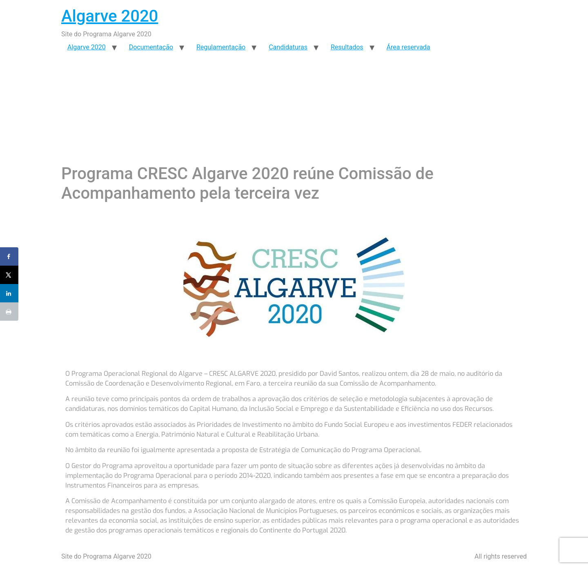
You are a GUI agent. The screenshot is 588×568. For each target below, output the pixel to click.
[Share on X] (9, 275)
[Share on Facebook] (9, 256)
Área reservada (408, 47)
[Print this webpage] (9, 311)
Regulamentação (220, 47)
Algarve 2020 (109, 16)
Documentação (151, 47)
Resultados (347, 47)
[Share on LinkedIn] (9, 293)
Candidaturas (288, 47)
